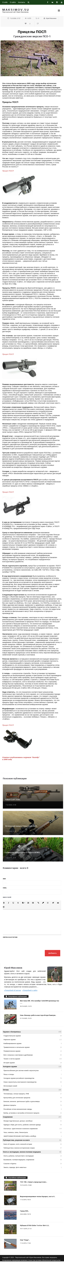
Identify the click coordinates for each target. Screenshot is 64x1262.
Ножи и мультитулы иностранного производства (33, 1082)
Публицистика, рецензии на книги (32, 1140)
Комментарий (6, 897)
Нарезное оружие (33, 1040)
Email (5, 888)
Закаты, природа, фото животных (33, 1168)
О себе (5, 2)
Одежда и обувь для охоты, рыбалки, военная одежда (33, 1125)
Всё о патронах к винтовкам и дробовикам (33, 1055)
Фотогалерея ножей (33, 1086)
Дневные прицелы (33, 1106)
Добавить (52, 953)
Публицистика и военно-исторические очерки (33, 1148)
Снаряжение (32, 1117)
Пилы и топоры (33, 1075)
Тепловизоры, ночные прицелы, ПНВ (33, 1094)
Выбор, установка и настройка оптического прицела (33, 1113)
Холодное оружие (32, 1067)
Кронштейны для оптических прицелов (33, 1098)
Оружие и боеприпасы (32, 1032)
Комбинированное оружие (33, 1044)
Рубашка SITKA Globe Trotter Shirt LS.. (34, 1226)
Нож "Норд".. (25, 1241)
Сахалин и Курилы (33, 1164)
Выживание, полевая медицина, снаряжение (33, 1160)
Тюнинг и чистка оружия (33, 1059)
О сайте (13, 2)
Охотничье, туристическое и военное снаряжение (33, 1129)
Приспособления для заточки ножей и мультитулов (33, 1071)
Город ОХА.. (24, 1212)
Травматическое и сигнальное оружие (33, 1048)
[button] (4, 903)
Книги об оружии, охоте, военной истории (33, 1144)
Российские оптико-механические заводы (33, 1109)
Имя (4, 878)
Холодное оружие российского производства (33, 1079)
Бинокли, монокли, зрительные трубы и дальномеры (33, 1102)
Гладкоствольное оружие (33, 1036)
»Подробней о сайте (29, 991)
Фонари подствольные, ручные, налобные (33, 1121)
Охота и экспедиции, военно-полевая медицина (32, 1152)
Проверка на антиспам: (9, 937)
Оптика (32, 1090)
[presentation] (18, 943)
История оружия (33, 1063)
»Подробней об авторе (12, 991)
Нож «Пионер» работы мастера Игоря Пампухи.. (38, 1016)
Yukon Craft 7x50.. (12, 800)
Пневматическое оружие (33, 1051)
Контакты (21, 2)
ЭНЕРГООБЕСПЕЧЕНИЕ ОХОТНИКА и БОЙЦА (33, 1137)
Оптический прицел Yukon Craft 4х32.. (21, 826)
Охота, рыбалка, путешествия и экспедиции (33, 1156)
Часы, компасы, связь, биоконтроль (33, 1133)
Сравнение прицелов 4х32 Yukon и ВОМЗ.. (23, 852)
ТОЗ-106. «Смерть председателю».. (33, 1183)
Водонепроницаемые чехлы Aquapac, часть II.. (37, 1197)
